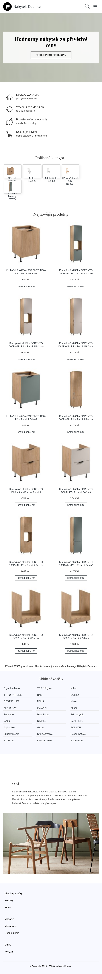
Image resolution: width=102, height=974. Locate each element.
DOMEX (75, 695)
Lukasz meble (11, 734)
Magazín (9, 919)
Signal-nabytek (12, 688)
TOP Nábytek (44, 688)
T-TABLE (9, 740)
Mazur (74, 701)
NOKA (40, 701)
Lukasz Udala (44, 740)
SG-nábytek (77, 714)
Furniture (9, 714)
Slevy (8, 907)
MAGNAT (42, 708)
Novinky (9, 900)
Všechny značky (13, 893)
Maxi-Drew (43, 714)
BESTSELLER (12, 701)
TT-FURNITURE (13, 695)
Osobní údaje (12, 933)
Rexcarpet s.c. (79, 734)
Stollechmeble (45, 734)
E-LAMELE (77, 740)
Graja (7, 721)
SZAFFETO (77, 721)
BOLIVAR (76, 727)
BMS (40, 695)
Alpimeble (9, 727)
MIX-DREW (10, 708)
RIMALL (41, 721)
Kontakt (9, 951)
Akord (74, 708)
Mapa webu (11, 926)
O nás (8, 944)
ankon (74, 688)
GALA (40, 727)
